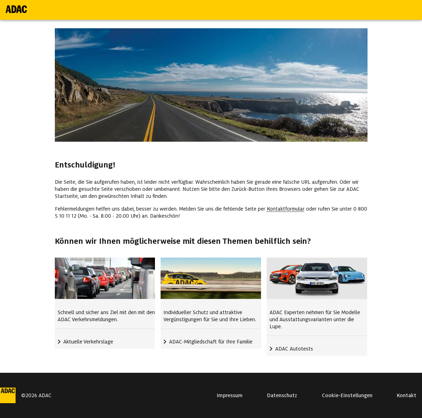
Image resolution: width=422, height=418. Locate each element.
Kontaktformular (286, 209)
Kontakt (406, 395)
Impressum (230, 395)
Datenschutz (282, 395)
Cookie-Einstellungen (347, 395)
